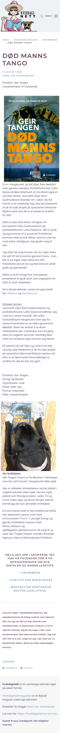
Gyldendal (8, 661)
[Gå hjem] (19, 16)
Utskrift (9, 668)
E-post (26, 668)
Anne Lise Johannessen (41, 706)
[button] (41, 16)
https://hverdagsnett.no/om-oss (37, 713)
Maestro (12, 293)
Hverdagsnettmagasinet (17, 695)
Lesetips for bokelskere (31, 579)
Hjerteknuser (29, 293)
